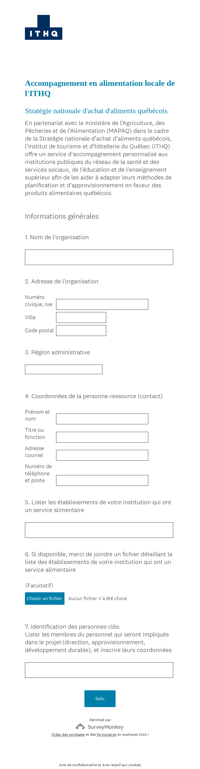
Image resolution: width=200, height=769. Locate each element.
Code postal (39, 330)
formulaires (107, 723)
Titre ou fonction (35, 428)
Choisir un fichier (44, 593)
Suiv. (100, 687)
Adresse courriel (34, 446)
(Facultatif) (39, 579)
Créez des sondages (68, 723)
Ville (30, 317)
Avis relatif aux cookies (121, 753)
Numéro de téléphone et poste (38, 467)
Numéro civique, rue (38, 301)
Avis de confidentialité (78, 753)
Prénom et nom (37, 410)
